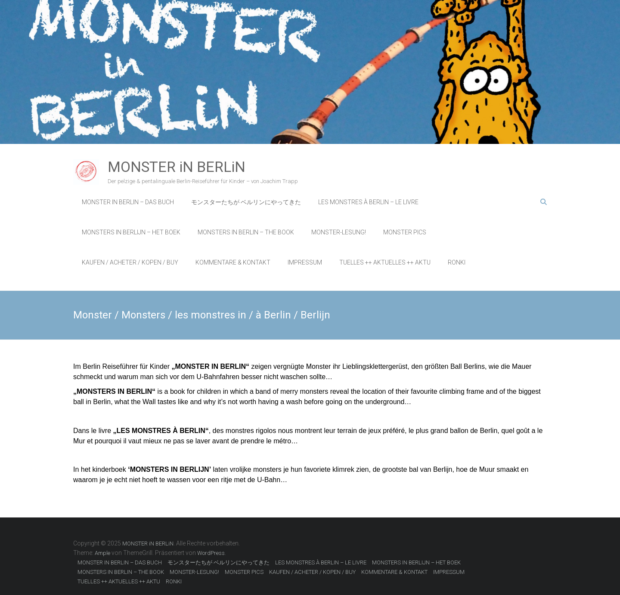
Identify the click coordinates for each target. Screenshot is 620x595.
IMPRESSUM (305, 262)
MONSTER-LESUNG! (338, 232)
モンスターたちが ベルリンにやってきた (246, 202)
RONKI (456, 262)
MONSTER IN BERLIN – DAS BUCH (128, 202)
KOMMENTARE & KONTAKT (232, 262)
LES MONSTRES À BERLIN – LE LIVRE (368, 202)
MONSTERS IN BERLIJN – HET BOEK (131, 232)
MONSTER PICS (404, 232)
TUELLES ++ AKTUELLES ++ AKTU (385, 262)
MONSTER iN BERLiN (176, 166)
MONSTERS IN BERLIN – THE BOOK (246, 232)
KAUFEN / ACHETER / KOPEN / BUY (130, 262)
